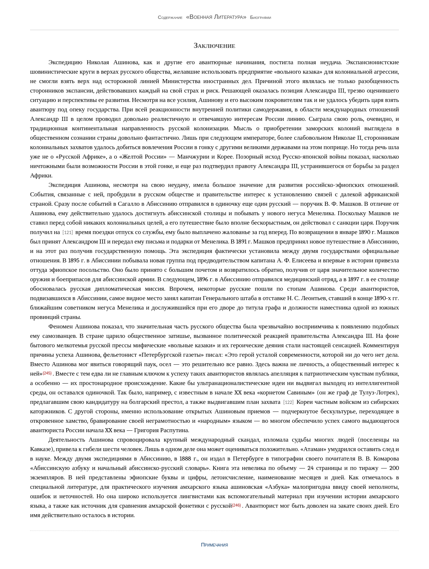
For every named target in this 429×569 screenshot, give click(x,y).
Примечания (214, 545)
